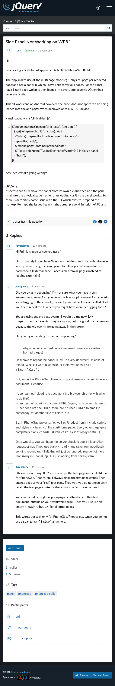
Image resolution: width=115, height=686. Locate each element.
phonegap (24, 594)
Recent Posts (101, 675)
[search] (57, 28)
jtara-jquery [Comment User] (22, 286)
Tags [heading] (14, 585)
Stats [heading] (14, 559)
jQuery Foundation (20, 672)
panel (10, 594)
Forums (7, 21)
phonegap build (45, 594)
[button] (98, 8)
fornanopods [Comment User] (22, 245)
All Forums (81, 675)
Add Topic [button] (14, 548)
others (37, 677)
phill (19, 50)
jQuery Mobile (25, 21)
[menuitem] (98, 8)
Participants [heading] (19, 605)
